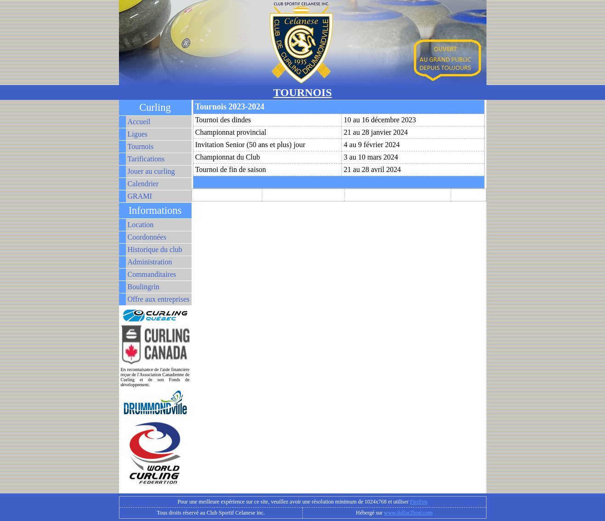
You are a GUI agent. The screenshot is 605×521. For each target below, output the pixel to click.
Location (141, 225)
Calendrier (143, 184)
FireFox (419, 501)
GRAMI (140, 196)
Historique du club (155, 249)
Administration (150, 262)
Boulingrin (143, 287)
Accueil (139, 122)
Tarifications (146, 159)
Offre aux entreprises (159, 299)
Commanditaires (152, 274)
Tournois (141, 146)
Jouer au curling (151, 171)
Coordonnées (147, 237)
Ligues (138, 134)
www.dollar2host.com (408, 513)
